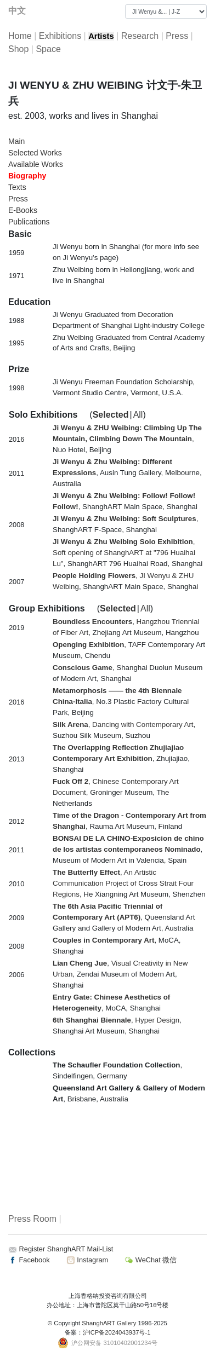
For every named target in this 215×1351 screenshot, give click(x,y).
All (138, 414)
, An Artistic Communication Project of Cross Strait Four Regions (123, 883)
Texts (17, 187)
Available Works (35, 164)
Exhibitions (60, 36)
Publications (29, 221)
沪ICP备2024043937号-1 (117, 1332)
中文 (17, 10)
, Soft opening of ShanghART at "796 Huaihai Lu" (124, 553)
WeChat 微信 (151, 1260)
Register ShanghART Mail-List (66, 1249)
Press (177, 36)
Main (16, 141)
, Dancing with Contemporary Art (123, 724)
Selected (111, 414)
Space (48, 49)
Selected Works (35, 152)
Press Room (32, 1218)
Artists (101, 36)
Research (140, 36)
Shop (18, 49)
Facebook (29, 1260)
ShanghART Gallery (109, 1323)
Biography (27, 175)
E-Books (22, 210)
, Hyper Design (116, 1020)
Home (20, 36)
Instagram (87, 1260)
